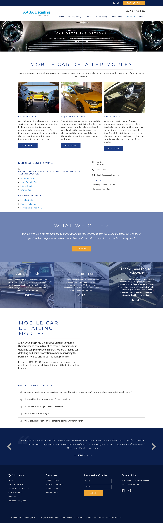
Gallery (81, 248)
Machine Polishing (28, 204)
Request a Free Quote (17, 501)
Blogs (142, 16)
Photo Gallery (116, 16)
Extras (89, 16)
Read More (28, 145)
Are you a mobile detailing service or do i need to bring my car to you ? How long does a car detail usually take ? (78, 392)
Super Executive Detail (29, 182)
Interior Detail (26, 186)
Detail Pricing (101, 16)
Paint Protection (27, 200)
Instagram (118, 3)
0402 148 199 (135, 11)
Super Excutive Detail (54, 484)
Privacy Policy (80, 517)
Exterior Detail (26, 190)
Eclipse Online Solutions (113, 517)
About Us (12, 496)
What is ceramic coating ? (36, 413)
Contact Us (130, 16)
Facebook (114, 3)
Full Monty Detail (27, 178)
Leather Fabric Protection (31, 208)
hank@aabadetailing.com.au (108, 175)
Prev (154, 446)
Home (61, 16)
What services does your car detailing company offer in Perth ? (54, 420)
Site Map (70, 517)
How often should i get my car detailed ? (43, 406)
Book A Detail (133, 3)
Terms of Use (60, 517)
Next (9, 446)
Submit (93, 493)
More (27, 295)
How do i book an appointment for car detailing (47, 399)
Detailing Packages (75, 16)
